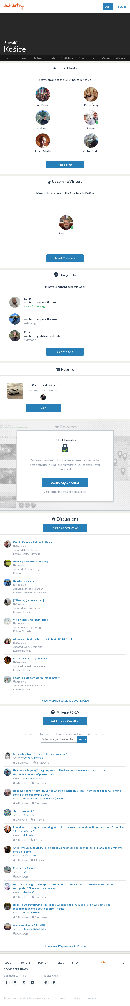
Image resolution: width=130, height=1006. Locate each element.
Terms (62, 998)
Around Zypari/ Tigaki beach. (30, 658)
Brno (81, 58)
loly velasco (30, 835)
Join (107, 6)
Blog (61, 962)
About (8, 962)
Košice (17, 573)
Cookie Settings (16, 969)
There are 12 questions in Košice (65, 946)
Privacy (76, 998)
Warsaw (120, 58)
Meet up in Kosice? (24, 867)
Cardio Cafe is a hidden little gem (33, 542)
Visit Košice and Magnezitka (30, 619)
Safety (25, 962)
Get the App (65, 351)
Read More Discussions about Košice (65, 700)
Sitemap (91, 998)
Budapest (39, 58)
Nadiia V (29, 892)
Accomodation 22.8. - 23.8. (29, 924)
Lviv (53, 58)
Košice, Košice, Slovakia (26, 553)
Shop (75, 962)
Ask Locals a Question (65, 721)
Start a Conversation (65, 527)
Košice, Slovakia (22, 611)
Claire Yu (29, 814)
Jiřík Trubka (30, 855)
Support (44, 962)
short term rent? (23, 810)
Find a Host (65, 164)
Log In (122, 6)
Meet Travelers (65, 258)
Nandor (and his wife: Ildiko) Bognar (44, 798)
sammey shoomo (34, 778)
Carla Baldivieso (33, 912)
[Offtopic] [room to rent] (28, 600)
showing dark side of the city (30, 561)
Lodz (93, 58)
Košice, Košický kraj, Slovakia (29, 592)
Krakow (23, 58)
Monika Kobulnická (35, 928)
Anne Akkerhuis (33, 757)
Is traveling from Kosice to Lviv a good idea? (40, 753)
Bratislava (67, 58)
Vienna (106, 58)
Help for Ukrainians (25, 580)
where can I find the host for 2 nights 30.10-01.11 (42, 639)
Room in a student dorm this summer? (36, 677)
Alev (26, 871)
